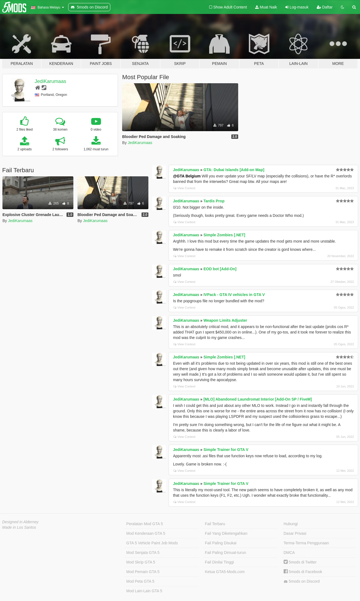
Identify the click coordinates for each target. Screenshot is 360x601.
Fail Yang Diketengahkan (226, 533)
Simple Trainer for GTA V (225, 449)
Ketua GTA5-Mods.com (225, 572)
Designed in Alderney (20, 522)
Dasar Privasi (295, 533)
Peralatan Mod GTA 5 (144, 524)
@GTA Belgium (187, 176)
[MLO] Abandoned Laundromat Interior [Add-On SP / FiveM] (257, 399)
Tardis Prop (213, 201)
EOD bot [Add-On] (220, 269)
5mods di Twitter (300, 562)
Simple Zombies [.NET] (224, 235)
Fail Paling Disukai (221, 543)
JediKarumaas (50, 81)
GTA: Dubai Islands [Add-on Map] (233, 170)
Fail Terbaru (215, 524)
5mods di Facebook (303, 571)
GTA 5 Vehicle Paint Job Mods (152, 543)
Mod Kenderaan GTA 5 (145, 533)
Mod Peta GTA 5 (140, 581)
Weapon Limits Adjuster (225, 320)
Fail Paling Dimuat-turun (225, 552)
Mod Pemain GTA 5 (142, 572)
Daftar (325, 7)
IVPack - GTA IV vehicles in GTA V (234, 294)
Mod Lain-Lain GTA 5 (144, 591)
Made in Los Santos (19, 527)
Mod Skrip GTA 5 (140, 562)
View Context (184, 188)
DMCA (289, 552)
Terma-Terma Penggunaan (306, 543)
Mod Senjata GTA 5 (142, 552)
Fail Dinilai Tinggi (219, 562)
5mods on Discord (302, 581)
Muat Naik (266, 7)
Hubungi (291, 524)
